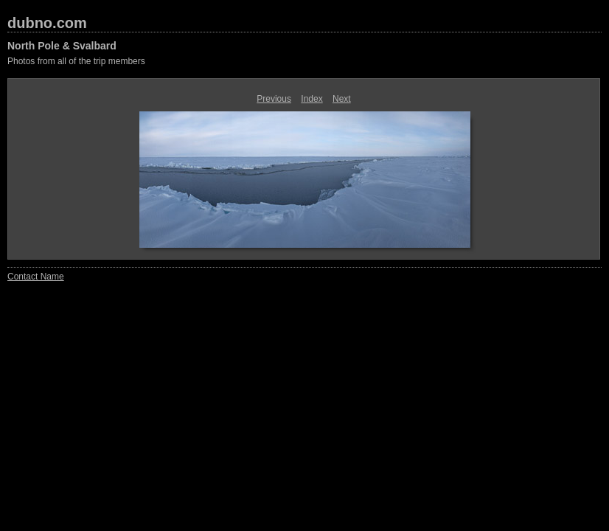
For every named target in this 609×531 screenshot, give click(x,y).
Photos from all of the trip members (76, 61)
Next (342, 99)
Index (311, 99)
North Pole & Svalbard (61, 46)
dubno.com (47, 23)
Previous (274, 99)
